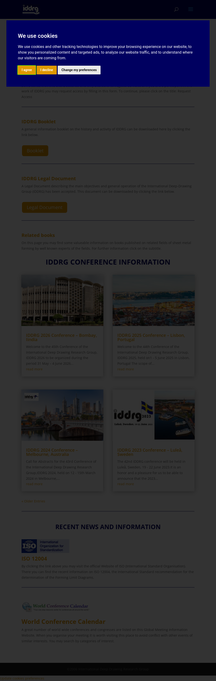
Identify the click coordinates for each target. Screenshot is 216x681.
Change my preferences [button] (79, 70)
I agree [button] (27, 70)
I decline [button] (46, 70)
